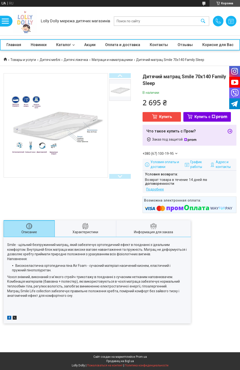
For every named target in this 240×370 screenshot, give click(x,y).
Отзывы (185, 44)
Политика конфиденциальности (146, 365)
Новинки (39, 44)
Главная (13, 44)
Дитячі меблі (50, 60)
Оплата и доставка (122, 44)
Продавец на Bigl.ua (120, 361)
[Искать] (203, 21)
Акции (90, 44)
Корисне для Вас (218, 44)
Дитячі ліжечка (76, 60)
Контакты (159, 44)
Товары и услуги (23, 60)
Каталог (63, 44)
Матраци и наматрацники (112, 60)
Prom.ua (141, 356)
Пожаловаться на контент (105, 365)
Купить (165, 116)
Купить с (210, 116)
